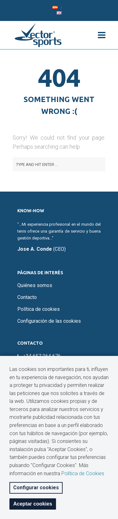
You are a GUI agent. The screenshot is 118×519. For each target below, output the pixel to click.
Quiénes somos (34, 285)
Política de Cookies (82, 473)
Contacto (27, 297)
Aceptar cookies (32, 503)
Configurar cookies (36, 488)
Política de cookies (38, 309)
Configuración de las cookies (49, 321)
